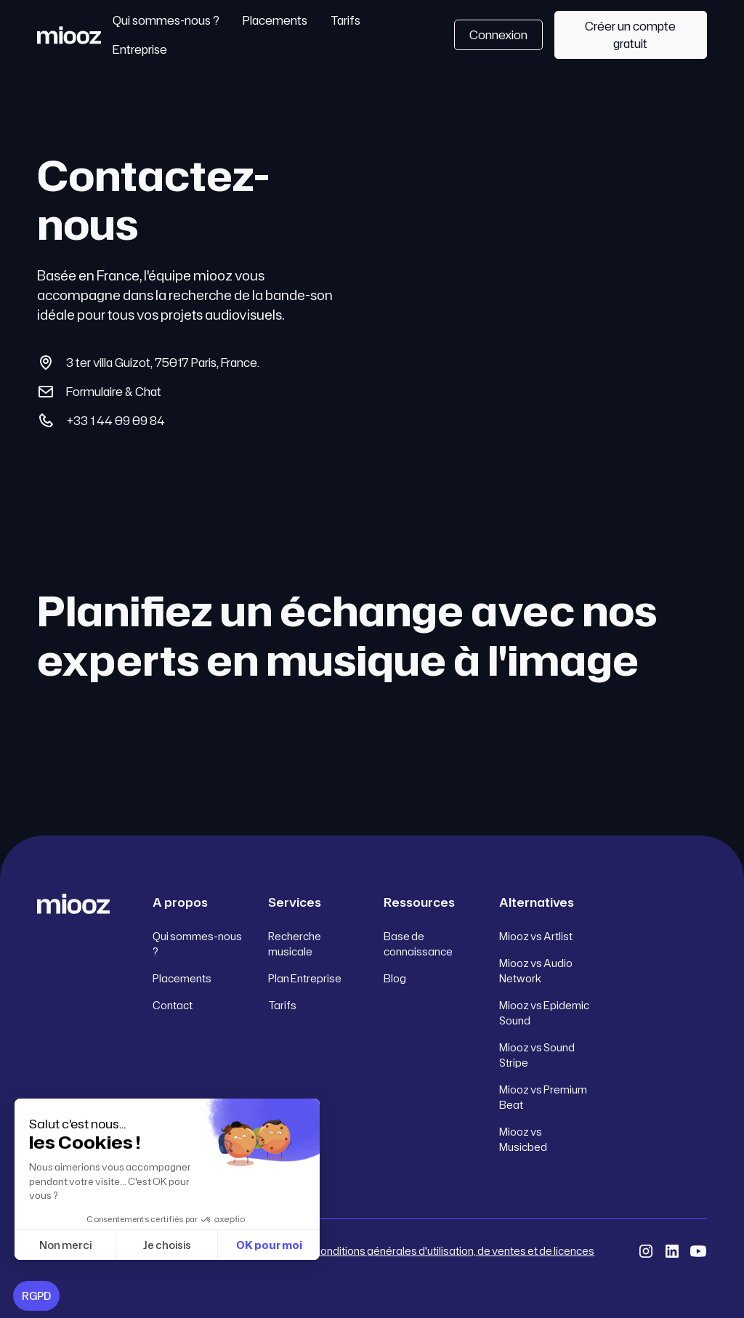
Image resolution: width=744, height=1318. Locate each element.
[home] (68, 34)
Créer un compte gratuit (630, 35)
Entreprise (140, 49)
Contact (173, 1005)
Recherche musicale (294, 943)
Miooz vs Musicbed (523, 1139)
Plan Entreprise (304, 978)
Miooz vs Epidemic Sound (544, 1012)
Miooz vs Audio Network (536, 970)
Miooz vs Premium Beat (543, 1097)
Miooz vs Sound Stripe (537, 1055)
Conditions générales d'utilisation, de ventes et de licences (453, 1251)
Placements (275, 20)
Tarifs (345, 20)
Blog (395, 978)
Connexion (498, 35)
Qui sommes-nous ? (166, 20)
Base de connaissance (418, 943)
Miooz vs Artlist (536, 936)
